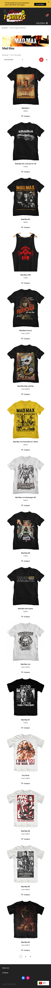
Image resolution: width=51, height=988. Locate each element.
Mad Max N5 (25, 887)
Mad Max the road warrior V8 (25, 164)
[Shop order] (13, 59)
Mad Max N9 (25, 219)
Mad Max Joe (25, 664)
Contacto (5, 973)
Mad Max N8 (25, 553)
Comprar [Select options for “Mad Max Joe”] (27, 672)
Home (6, 28)
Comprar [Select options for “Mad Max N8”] (27, 561)
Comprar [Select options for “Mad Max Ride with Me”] (27, 394)
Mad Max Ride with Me (25, 386)
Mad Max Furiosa (25, 330)
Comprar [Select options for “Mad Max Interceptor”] (27, 617)
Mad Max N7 (25, 720)
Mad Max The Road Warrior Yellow (25, 442)
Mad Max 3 (25, 108)
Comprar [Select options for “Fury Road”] (27, 783)
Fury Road (25, 775)
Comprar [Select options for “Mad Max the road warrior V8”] (27, 172)
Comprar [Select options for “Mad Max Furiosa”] (27, 339)
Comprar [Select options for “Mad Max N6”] (27, 839)
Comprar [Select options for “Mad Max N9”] (27, 227)
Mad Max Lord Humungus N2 (25, 497)
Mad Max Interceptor (25, 609)
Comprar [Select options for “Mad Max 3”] (27, 116)
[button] (40, 23)
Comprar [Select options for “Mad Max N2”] (27, 950)
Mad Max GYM (25, 275)
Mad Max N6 (25, 831)
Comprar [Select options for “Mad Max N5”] (27, 895)
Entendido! (40, 4)
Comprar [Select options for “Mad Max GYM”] (27, 283)
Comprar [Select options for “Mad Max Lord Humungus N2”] (27, 505)
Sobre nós (5, 968)
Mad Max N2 (25, 942)
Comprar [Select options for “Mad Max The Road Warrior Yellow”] (27, 450)
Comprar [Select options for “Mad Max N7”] (27, 728)
